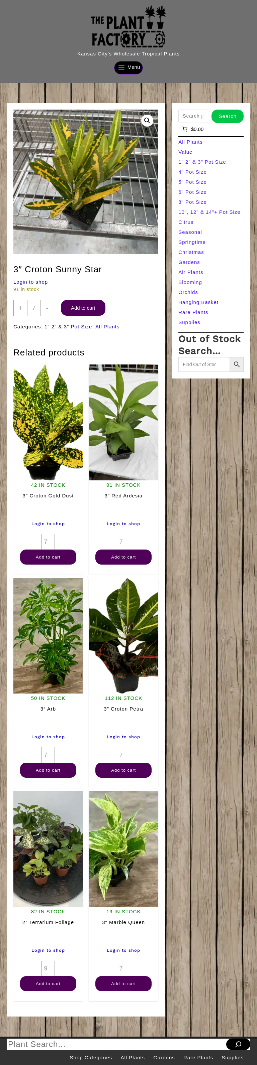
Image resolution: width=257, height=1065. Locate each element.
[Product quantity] (33, 308)
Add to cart (83, 308)
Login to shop (30, 282)
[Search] (238, 1044)
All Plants (107, 326)
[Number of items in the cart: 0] (192, 129)
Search (228, 116)
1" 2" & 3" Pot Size (68, 326)
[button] (147, 121)
